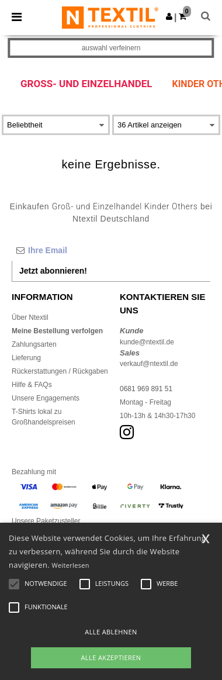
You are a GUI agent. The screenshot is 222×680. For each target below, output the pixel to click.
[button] (169, 16)
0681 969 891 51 (146, 389)
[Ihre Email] (111, 250)
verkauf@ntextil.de (149, 364)
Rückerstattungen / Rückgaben (60, 371)
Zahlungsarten (34, 344)
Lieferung (26, 358)
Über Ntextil (30, 317)
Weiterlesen (70, 565)
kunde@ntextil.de (147, 342)
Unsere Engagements (45, 398)
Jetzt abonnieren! (53, 270)
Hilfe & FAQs (32, 385)
